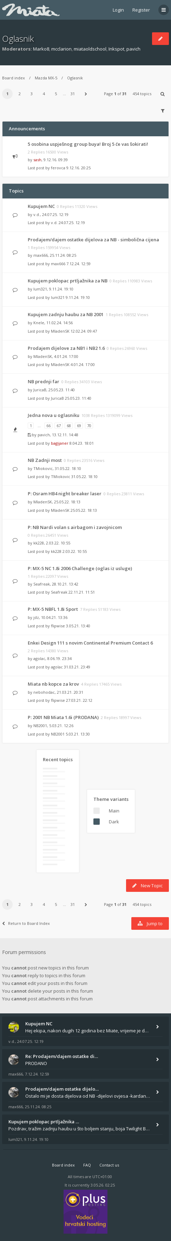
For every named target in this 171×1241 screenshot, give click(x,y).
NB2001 (40, 725)
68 (69, 425)
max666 (40, 255)
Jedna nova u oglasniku (53, 415)
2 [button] (20, 93)
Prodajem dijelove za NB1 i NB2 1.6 (66, 348)
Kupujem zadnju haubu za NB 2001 (66, 314)
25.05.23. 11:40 (78, 398)
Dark (114, 821)
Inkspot (116, 49)
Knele (38, 322)
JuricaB (39, 389)
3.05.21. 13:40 (78, 625)
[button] (86, 93)
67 (59, 425)
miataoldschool (90, 49)
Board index (13, 77)
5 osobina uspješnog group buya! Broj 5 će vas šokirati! (88, 144)
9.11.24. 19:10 (78, 297)
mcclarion (61, 49)
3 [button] (32, 93)
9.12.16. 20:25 (78, 167)
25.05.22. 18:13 (84, 510)
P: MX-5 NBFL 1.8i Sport (53, 609)
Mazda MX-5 (46, 77)
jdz (36, 617)
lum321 (40, 289)
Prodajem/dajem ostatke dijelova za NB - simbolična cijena (93, 239)
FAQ (87, 1165)
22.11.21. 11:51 (81, 592)
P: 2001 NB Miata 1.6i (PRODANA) (63, 717)
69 (79, 425)
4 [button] (44, 93)
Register (141, 10)
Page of (115, 93)
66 (48, 425)
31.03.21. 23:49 (77, 667)
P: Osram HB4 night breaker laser (64, 493)
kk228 (38, 543)
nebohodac (44, 692)
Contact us (109, 1165)
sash (37, 159)
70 (89, 425)
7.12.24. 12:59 (78, 263)
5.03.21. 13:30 (78, 734)
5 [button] (56, 93)
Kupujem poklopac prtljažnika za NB (67, 280)
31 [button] (73, 93)
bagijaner (59, 443)
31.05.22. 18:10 (84, 476)
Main (114, 811)
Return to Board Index (26, 923)
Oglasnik (18, 38)
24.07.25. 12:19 (72, 222)
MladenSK (60, 331)
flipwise (58, 625)
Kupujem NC (41, 206)
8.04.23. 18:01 (82, 443)
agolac (39, 658)
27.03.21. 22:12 (79, 700)
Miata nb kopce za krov (53, 684)
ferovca (58, 167)
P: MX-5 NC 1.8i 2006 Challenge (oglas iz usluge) (80, 568)
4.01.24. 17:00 (83, 364)
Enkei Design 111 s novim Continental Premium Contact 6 (90, 643)
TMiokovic (43, 468)
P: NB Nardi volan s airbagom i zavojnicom (75, 527)
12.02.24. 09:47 (84, 331)
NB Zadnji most (45, 460)
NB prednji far (43, 381)
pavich (133, 49)
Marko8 (41, 49)
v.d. (36, 214)
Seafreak (41, 584)
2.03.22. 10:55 (75, 551)
